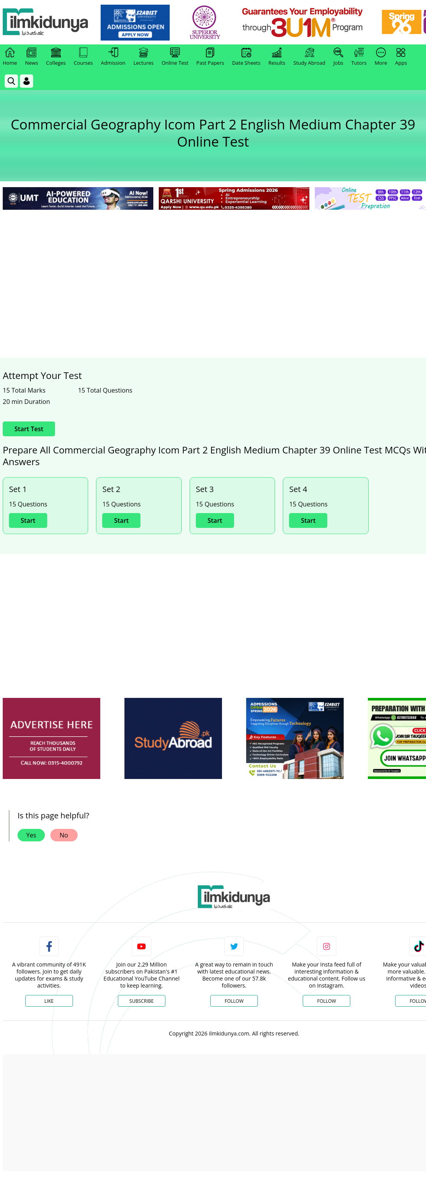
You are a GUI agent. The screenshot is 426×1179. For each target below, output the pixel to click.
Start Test (28, 429)
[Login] (26, 81)
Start (28, 520)
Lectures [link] (143, 57)
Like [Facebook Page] (49, 1001)
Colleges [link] (56, 57)
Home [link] (10, 57)
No (64, 835)
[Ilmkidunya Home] (46, 22)
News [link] (31, 57)
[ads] (51, 738)
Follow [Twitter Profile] (234, 1001)
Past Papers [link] (210, 57)
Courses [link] (83, 57)
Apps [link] (401, 57)
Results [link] (277, 57)
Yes (31, 835)
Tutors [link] (359, 57)
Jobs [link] (338, 57)
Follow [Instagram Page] (326, 1001)
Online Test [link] (175, 57)
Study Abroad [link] (309, 57)
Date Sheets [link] (246, 57)
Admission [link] (113, 57)
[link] (135, 23)
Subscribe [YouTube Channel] (142, 1001)
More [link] (381, 57)
